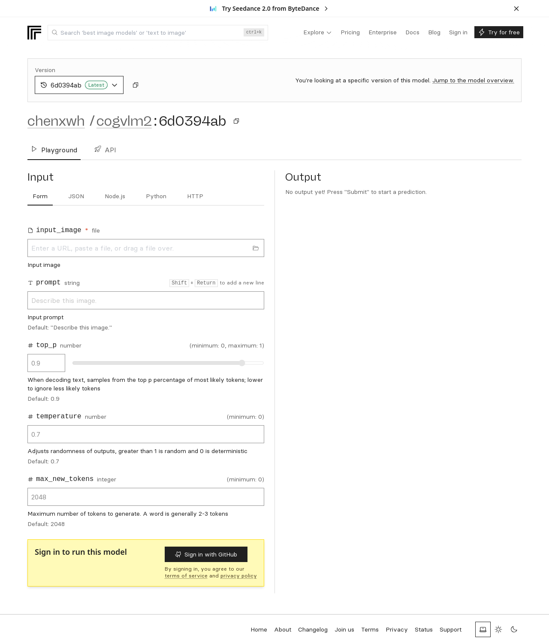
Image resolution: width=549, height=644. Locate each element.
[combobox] (158, 32)
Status (424, 629)
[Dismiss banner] (516, 8)
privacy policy (238, 575)
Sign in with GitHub (206, 554)
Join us (344, 629)
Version (45, 70)
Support (451, 629)
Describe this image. (146, 300)
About (282, 629)
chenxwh (56, 121)
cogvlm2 (124, 121)
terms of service (186, 575)
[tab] (40, 196)
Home (258, 629)
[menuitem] (318, 32)
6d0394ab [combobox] (79, 85)
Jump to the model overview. (473, 80)
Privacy (397, 629)
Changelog (313, 629)
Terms (370, 629)
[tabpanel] (145, 374)
